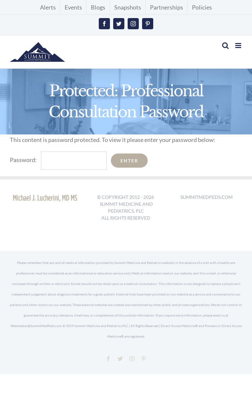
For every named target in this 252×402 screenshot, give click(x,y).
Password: (58, 159)
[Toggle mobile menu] (238, 45)
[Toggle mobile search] (225, 45)
